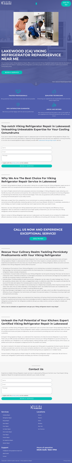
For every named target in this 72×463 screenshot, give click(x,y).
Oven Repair (6, 426)
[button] (36, 4)
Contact (4, 456)
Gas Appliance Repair (8, 440)
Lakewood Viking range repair (47, 140)
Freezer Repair (6, 437)
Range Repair (6, 420)
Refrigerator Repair (7, 417)
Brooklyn (40, 423)
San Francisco (41, 429)
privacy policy (15, 163)
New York (40, 426)
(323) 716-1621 (6, 453)
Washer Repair (6, 443)
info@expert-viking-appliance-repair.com (12, 450)
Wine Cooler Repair (7, 431)
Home (53, 81)
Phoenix (40, 417)
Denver (39, 415)
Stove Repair (6, 423)
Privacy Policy (67, 460)
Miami (39, 420)
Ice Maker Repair (7, 429)
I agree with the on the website (15, 163)
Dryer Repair (6, 434)
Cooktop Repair (6, 415)
